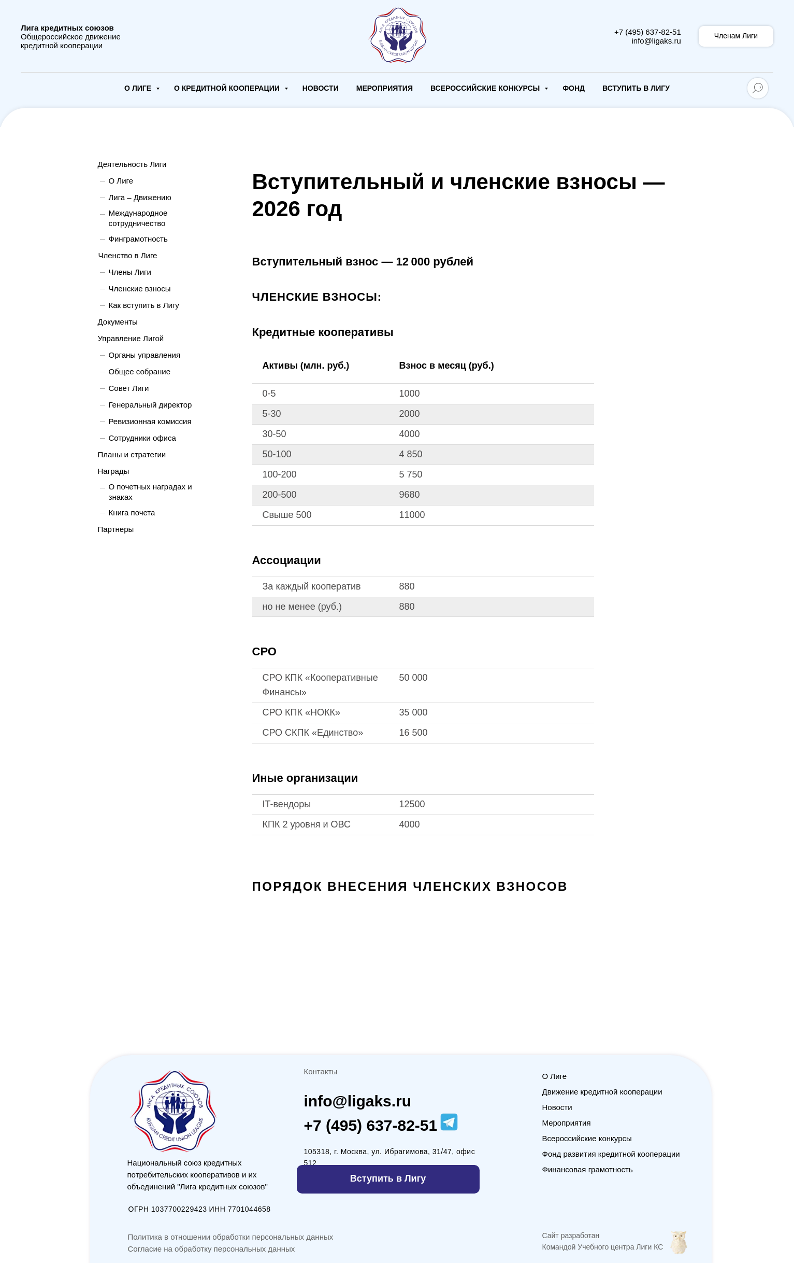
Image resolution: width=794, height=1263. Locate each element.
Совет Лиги (129, 388)
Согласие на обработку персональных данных (211, 1248)
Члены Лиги (130, 272)
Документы (118, 321)
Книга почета (132, 512)
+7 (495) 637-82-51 (647, 31)
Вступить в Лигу (636, 88)
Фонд (573, 88)
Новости (320, 88)
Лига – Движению (140, 197)
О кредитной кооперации (228, 88)
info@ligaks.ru (656, 40)
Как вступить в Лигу (144, 305)
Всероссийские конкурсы (486, 88)
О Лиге (138, 88)
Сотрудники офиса (142, 437)
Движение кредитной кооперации (602, 1091)
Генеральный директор (150, 404)
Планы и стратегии (132, 454)
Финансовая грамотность (587, 1169)
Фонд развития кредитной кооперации (611, 1153)
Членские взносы (140, 288)
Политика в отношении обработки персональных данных (231, 1236)
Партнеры (116, 529)
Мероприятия (384, 88)
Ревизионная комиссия (150, 421)
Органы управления (145, 354)
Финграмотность (138, 238)
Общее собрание (140, 371)
